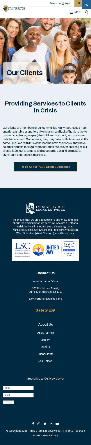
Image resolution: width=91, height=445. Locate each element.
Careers (45, 340)
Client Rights (45, 354)
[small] (33, 423)
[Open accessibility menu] (86, 4)
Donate (45, 347)
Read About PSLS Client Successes (45, 166)
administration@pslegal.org (45, 298)
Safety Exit (46, 310)
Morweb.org (51, 435)
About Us (45, 324)
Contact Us (45, 273)
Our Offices (45, 361)
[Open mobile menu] (76, 12)
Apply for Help (45, 332)
